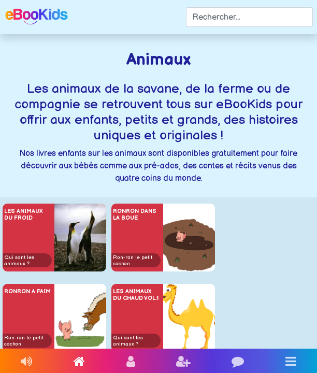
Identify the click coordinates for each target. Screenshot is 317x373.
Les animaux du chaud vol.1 (136, 295)
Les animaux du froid (23, 214)
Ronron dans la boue (134, 214)
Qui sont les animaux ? (19, 260)
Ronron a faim (27, 291)
